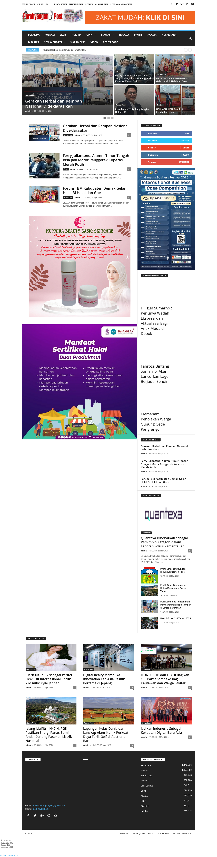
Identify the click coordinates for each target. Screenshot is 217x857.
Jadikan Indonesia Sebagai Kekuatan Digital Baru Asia (161, 730)
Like (187, 133)
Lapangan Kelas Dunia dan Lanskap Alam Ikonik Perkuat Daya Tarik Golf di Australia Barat (106, 734)
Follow (185, 140)
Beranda (34, 34)
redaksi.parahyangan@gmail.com (48, 805)
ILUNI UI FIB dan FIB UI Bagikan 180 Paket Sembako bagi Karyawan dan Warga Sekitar (165, 679)
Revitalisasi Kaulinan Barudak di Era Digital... (68, 49)
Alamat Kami (101, 4)
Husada (124, 34)
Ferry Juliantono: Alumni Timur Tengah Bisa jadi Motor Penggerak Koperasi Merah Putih (96, 160)
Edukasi (160, 105)
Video (94, 42)
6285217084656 (40, 809)
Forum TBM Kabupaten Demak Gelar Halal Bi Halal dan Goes (94, 190)
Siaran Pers (78, 42)
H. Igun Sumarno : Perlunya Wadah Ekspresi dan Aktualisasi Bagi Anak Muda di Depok (156, 320)
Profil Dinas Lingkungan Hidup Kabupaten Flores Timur (173, 588)
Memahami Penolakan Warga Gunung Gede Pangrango (156, 421)
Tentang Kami (76, 4)
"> (50, 782)
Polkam (50, 34)
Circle (186, 147)
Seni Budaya (147, 785)
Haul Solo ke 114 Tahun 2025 (175, 618)
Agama (151, 34)
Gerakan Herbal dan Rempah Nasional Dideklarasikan (96, 128)
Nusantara (169, 34)
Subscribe (184, 162)
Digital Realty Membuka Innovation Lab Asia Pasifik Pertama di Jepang (104, 679)
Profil (138, 34)
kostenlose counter (9, 855)
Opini (143, 791)
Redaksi (89, 4)
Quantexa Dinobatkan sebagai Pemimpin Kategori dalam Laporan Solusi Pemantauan (164, 542)
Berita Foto (110, 42)
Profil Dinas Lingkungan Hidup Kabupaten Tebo (173, 570)
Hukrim (76, 34)
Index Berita (60, 4)
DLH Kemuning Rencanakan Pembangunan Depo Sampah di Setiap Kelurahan (175, 604)
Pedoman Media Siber (121, 4)
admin (28, 111)
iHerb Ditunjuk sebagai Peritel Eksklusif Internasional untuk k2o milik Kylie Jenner (49, 679)
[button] (190, 38)
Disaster (33, 42)
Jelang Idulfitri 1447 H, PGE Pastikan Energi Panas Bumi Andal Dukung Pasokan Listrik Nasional (49, 734)
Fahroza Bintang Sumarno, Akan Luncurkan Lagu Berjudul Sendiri (155, 374)
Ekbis (63, 34)
